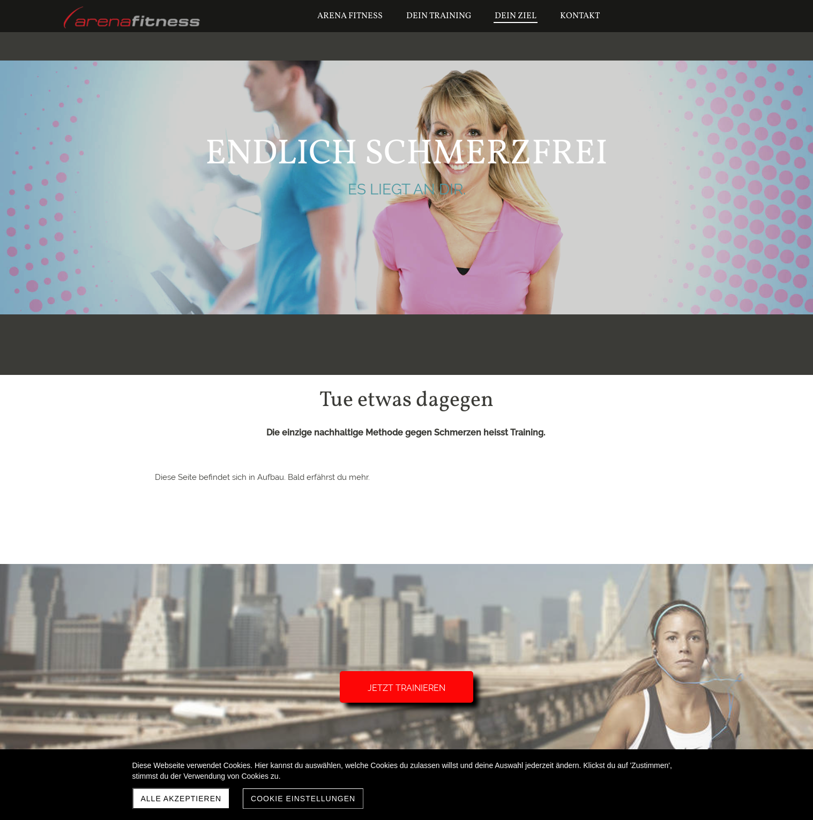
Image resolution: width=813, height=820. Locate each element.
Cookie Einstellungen (303, 798)
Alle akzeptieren (181, 798)
